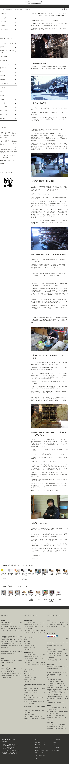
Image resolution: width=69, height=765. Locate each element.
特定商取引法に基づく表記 (41, 750)
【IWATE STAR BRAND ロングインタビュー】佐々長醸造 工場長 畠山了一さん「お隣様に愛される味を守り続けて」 (8, 150)
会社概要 (2, 163)
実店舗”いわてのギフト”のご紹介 (7, 160)
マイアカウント (56, 739)
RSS (36, 758)
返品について (38, 747)
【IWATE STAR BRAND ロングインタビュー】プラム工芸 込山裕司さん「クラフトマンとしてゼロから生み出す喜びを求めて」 (8, 142)
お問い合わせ (55, 750)
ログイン (54, 744)
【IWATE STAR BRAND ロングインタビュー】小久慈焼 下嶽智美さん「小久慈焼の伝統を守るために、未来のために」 (8, 135)
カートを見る (55, 747)
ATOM (39, 758)
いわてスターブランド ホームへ (39, 558)
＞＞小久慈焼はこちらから (37, 555)
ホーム (36, 739)
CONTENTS (26, 9)
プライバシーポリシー (40, 752)
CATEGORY (8, 9)
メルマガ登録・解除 (40, 755)
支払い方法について (40, 742)
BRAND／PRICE (17, 9)
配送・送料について (40, 744)
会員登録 (54, 742)
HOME (3, 9)
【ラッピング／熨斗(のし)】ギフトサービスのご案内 (8, 156)
